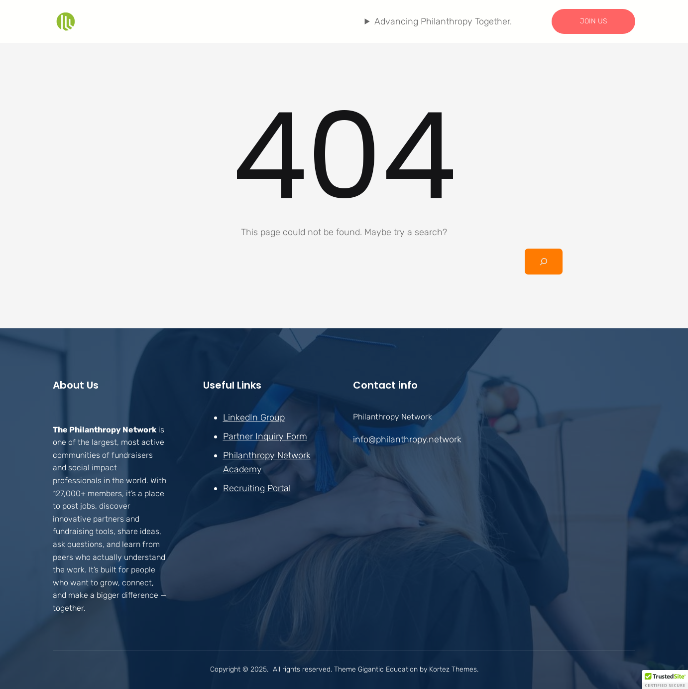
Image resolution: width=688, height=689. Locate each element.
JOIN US (593, 21)
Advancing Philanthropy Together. (443, 21)
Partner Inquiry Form (265, 436)
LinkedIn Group (254, 417)
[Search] (544, 262)
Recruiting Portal (257, 488)
